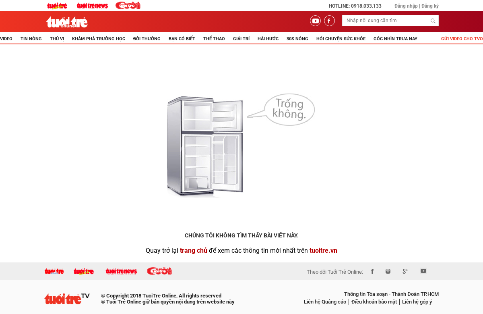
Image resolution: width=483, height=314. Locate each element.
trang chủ (193, 250)
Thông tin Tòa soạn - (367, 294)
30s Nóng (297, 39)
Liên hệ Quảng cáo (325, 302)
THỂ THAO (214, 39)
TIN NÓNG (31, 39)
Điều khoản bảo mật (374, 302)
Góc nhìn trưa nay (395, 39)
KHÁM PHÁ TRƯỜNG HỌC (98, 39)
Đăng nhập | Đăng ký (416, 6)
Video (6, 39)
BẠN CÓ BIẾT (182, 39)
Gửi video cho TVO (462, 39)
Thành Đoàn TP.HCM (414, 294)
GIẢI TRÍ (241, 39)
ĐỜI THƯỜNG (147, 39)
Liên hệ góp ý (417, 302)
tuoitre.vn (323, 250)
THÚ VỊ (57, 39)
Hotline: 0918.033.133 (355, 6)
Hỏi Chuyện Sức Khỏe (340, 39)
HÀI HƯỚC (268, 39)
